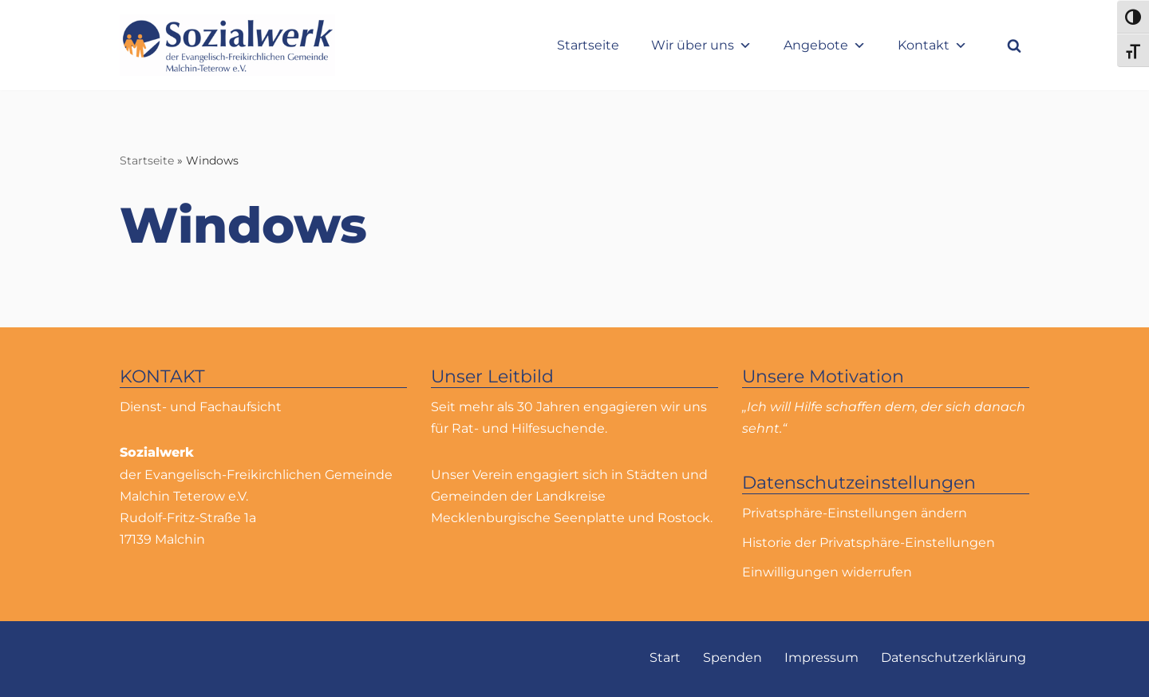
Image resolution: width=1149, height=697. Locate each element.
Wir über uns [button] (701, 45)
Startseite (588, 45)
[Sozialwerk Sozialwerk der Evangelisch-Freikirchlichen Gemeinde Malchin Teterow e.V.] (227, 45)
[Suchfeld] (1014, 45)
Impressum (821, 657)
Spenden (732, 657)
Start (665, 657)
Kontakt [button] (932, 45)
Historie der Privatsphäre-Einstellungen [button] (868, 542)
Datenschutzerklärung (953, 657)
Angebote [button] (825, 45)
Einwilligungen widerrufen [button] (827, 572)
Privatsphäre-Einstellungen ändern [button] (854, 513)
